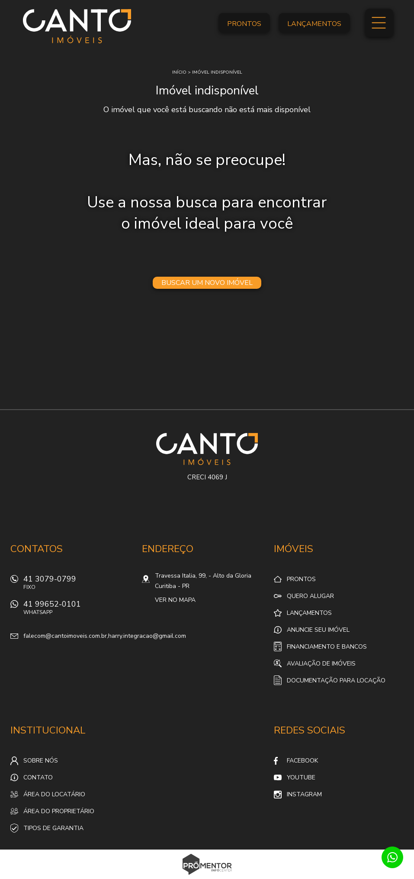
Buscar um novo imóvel (207, 283)
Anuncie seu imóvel (318, 630)
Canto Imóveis (207, 449)
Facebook (302, 760)
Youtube (301, 777)
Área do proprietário (58, 811)
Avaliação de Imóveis (321, 663)
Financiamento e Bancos (327, 647)
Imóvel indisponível (217, 72)
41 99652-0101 (77, 610)
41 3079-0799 (77, 585)
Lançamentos (314, 24)
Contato (38, 777)
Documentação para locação (336, 680)
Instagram (304, 794)
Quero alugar (310, 596)
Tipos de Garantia (53, 828)
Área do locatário (54, 794)
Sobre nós (40, 760)
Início (179, 72)
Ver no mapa (175, 600)
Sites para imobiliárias (207, 876)
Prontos (244, 24)
